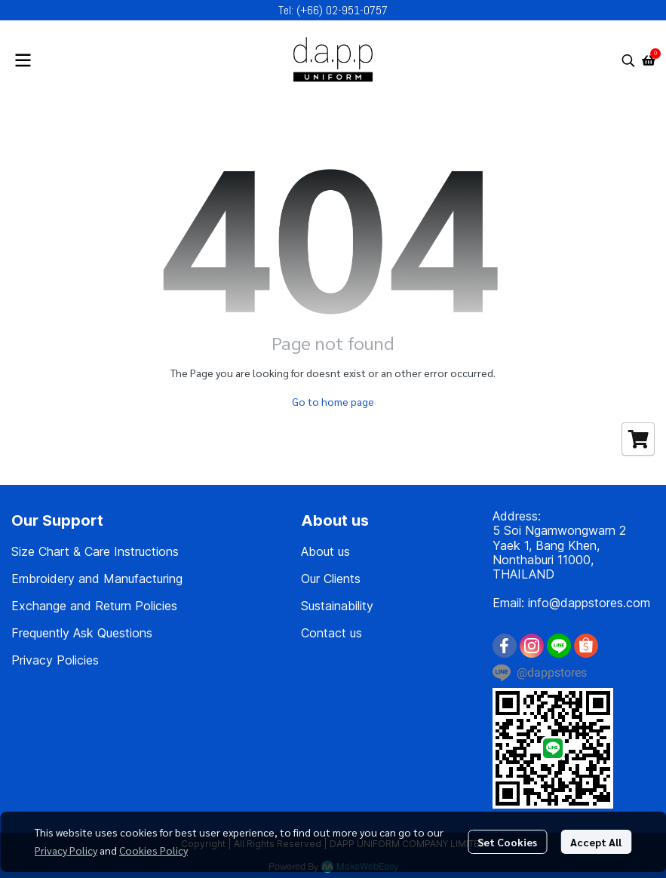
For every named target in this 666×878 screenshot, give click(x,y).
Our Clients (331, 578)
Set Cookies (507, 842)
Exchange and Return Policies (94, 605)
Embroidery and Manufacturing (97, 578)
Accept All (595, 842)
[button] (628, 60)
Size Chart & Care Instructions (95, 551)
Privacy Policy (66, 850)
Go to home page (333, 401)
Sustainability (337, 605)
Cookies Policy (153, 850)
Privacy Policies (55, 660)
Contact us (331, 632)
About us (325, 551)
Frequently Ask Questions (81, 632)
